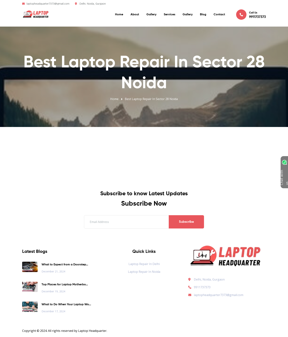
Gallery (151, 14)
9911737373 (199, 287)
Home (119, 14)
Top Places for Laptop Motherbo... (65, 284)
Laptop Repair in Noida (144, 272)
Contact (219, 14)
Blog (203, 14)
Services (169, 14)
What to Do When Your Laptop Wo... (66, 304)
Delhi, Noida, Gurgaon (209, 279)
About (135, 14)
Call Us (251, 15)
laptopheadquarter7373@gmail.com (48, 3)
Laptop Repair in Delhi (144, 264)
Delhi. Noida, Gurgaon (92, 3)
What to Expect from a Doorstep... (65, 264)
